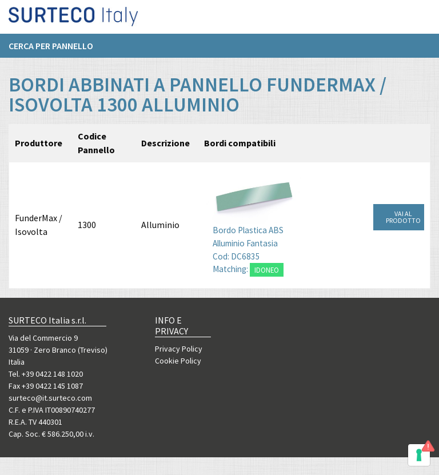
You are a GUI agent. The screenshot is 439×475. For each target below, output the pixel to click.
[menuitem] (57, 49)
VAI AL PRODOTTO (403, 217)
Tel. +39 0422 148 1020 (46, 374)
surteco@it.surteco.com (50, 398)
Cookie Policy (178, 361)
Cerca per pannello (51, 49)
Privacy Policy (178, 349)
